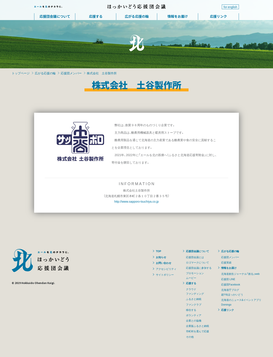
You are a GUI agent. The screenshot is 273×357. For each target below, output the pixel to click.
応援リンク (218, 16)
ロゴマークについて (197, 262)
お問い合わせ (163, 263)
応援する (96, 16)
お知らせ (161, 257)
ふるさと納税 (193, 299)
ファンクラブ (193, 304)
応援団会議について (54, 16)
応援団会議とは (195, 257)
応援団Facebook (230, 284)
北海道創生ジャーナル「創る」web (240, 274)
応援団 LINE (228, 279)
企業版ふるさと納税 (197, 326)
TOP (158, 251)
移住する (191, 310)
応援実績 (226, 262)
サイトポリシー (165, 275)
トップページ (21, 73)
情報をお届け (177, 16)
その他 (190, 337)
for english (230, 7)
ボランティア (193, 315)
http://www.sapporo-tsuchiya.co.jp (136, 201)
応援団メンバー (71, 73)
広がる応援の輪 (137, 16)
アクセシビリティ (166, 269)
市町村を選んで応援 (197, 331)
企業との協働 (193, 320)
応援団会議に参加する (199, 268)
